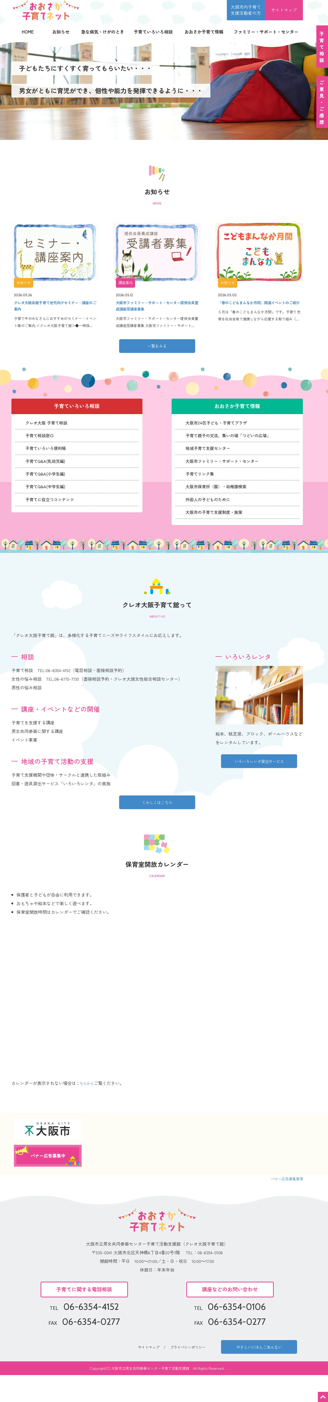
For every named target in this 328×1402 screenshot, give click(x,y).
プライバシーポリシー (190, 1371)
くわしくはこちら (157, 823)
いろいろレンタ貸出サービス (259, 782)
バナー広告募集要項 (283, 1201)
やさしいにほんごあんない (259, 1371)
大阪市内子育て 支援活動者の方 (246, 10)
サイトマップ (284, 10)
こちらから (87, 1106)
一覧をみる (157, 353)
